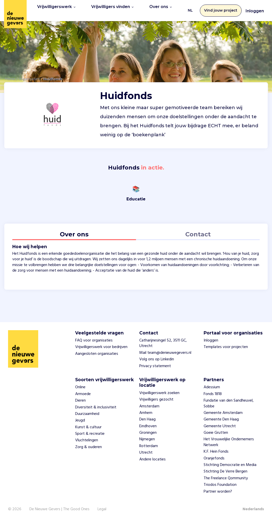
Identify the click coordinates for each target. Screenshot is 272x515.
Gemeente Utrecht (220, 421)
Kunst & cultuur (88, 422)
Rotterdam (148, 441)
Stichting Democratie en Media (230, 460)
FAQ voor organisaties (94, 335)
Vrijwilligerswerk (54, 8)
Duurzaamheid (87, 409)
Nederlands (253, 504)
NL (190, 8)
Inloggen (255, 8)
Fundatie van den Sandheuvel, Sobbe (229, 398)
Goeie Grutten (216, 427)
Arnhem (145, 408)
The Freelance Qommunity (226, 473)
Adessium (212, 382)
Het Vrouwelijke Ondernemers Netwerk (229, 437)
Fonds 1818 (213, 388)
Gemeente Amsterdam (223, 408)
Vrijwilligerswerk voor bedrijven (101, 342)
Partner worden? (218, 486)
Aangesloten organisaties (96, 348)
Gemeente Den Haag (221, 414)
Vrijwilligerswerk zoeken (159, 387)
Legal (102, 504)
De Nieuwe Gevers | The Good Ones (59, 504)
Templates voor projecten (226, 342)
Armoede (83, 388)
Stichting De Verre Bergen (225, 466)
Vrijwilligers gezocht (156, 394)
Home (10, 74)
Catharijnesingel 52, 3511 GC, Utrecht (163, 338)
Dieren (80, 395)
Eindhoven (148, 421)
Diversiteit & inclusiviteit (95, 402)
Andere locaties (152, 454)
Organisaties (29, 74)
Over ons (152, 8)
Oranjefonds (214, 453)
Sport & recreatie (90, 428)
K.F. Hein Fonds (216, 446)
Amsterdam (149, 401)
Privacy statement (155, 361)
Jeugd (80, 415)
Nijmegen (147, 434)
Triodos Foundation (220, 480)
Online (80, 382)
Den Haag (147, 414)
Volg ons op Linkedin (156, 354)
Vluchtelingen (86, 435)
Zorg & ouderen (88, 442)
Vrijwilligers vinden (106, 8)
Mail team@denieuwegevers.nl (165, 347)
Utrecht (146, 447)
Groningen (148, 427)
